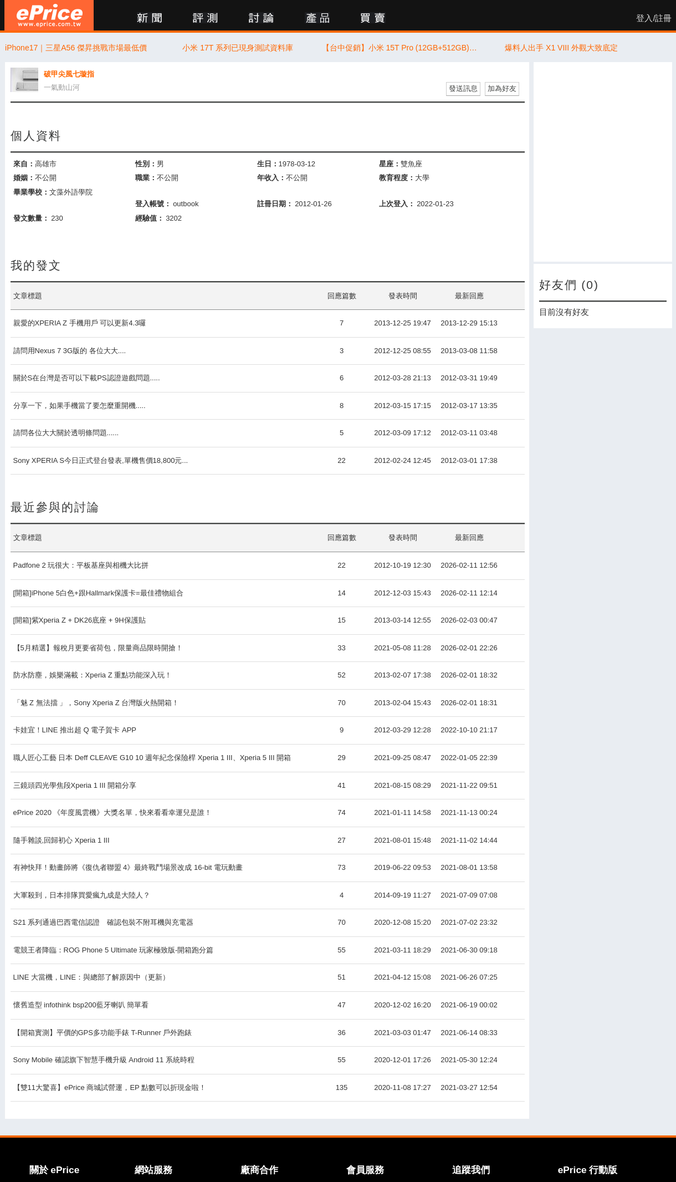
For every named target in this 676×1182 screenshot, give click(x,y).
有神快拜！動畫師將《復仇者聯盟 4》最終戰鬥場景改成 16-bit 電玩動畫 (128, 867)
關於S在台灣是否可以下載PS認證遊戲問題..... (86, 378)
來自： (24, 164)
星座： (390, 164)
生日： (268, 164)
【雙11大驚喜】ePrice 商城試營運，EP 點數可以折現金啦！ (110, 1087)
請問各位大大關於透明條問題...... (66, 433)
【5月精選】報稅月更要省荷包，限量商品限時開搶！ (98, 648)
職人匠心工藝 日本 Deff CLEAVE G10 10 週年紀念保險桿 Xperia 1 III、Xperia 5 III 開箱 (152, 757)
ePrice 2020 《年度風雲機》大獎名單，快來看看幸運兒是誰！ (112, 812)
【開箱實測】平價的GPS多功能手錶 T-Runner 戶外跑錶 (102, 1032)
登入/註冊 (654, 18)
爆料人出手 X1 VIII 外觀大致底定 (561, 47)
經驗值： (149, 218)
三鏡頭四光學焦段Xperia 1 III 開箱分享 (74, 785)
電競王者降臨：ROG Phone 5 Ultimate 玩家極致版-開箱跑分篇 (113, 950)
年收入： (271, 178)
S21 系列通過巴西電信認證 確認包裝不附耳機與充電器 (103, 922)
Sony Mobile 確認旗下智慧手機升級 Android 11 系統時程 (103, 1060)
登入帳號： (153, 204)
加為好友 (502, 88)
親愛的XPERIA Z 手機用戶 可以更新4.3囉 (79, 323)
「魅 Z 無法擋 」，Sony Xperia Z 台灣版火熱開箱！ (96, 703)
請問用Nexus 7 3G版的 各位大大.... (69, 351)
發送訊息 (463, 88)
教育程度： (397, 178)
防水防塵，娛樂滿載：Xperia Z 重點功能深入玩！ (92, 675)
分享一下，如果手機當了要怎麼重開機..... (79, 405)
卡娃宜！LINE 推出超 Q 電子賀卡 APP (74, 730)
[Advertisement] (603, 162)
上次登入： (397, 204)
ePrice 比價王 (49, 15)
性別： (146, 164)
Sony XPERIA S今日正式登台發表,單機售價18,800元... (100, 460)
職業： (146, 178)
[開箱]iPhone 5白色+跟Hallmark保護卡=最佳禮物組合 (98, 593)
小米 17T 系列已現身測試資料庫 (237, 47)
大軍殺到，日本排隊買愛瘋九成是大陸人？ (81, 895)
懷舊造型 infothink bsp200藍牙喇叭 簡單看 (81, 1005)
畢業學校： (31, 192)
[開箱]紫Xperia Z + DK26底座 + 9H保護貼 (79, 620)
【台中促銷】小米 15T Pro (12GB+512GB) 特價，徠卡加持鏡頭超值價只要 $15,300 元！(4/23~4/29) (400, 47)
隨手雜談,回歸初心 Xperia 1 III (61, 840)
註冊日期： (275, 204)
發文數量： (31, 218)
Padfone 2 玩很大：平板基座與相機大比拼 (81, 565)
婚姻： (24, 178)
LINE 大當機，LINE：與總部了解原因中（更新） (91, 977)
